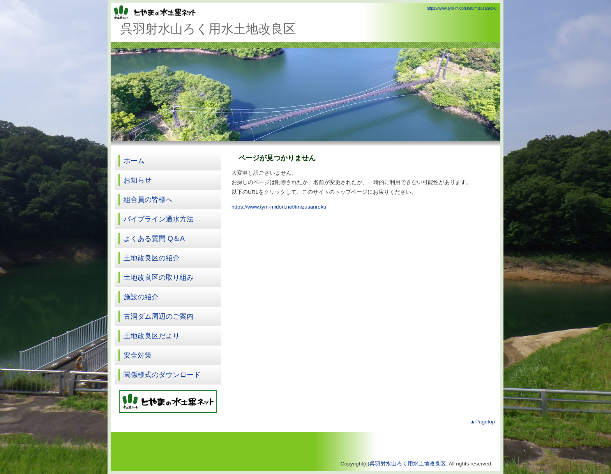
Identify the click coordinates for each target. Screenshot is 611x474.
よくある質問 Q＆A (154, 238)
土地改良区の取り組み (159, 277)
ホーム (134, 161)
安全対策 (138, 355)
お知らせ (138, 180)
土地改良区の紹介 (152, 258)
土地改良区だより (152, 336)
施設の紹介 (141, 297)
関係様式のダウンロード (162, 375)
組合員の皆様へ (148, 200)
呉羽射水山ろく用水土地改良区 (407, 464)
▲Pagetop (482, 422)
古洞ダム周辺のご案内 (159, 316)
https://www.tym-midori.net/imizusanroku (461, 8)
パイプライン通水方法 (159, 219)
